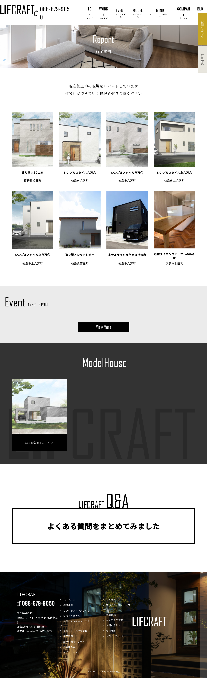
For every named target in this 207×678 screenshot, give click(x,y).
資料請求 (111, 630)
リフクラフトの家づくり (76, 610)
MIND (160, 13)
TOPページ (69, 599)
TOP (90, 13)
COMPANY (183, 13)
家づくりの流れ (71, 615)
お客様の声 (69, 646)
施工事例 (68, 636)
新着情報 (111, 614)
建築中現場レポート (74, 641)
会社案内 (111, 599)
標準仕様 (68, 605)
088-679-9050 (52, 13)
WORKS (103, 13)
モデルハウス (70, 652)
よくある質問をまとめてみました (103, 526)
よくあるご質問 (114, 619)
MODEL (138, 13)
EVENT (121, 13)
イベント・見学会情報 (75, 630)
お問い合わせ (113, 625)
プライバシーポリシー (118, 636)
